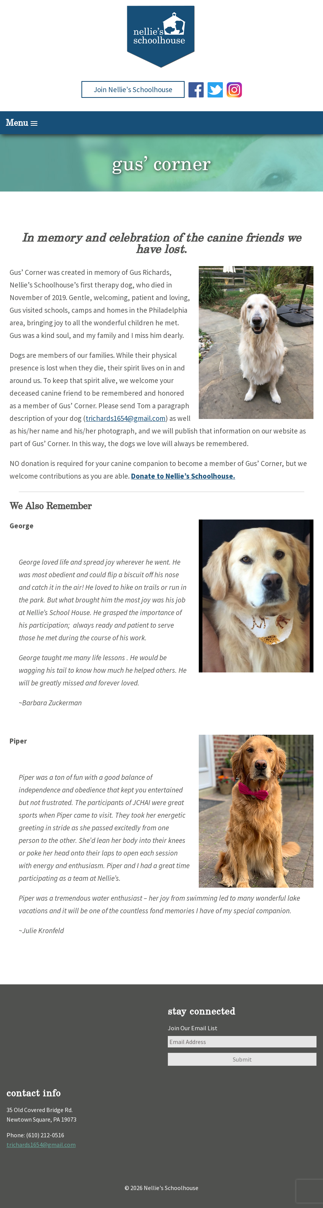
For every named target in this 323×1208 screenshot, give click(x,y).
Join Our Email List (192, 1028)
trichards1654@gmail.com (126, 418)
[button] (161, 122)
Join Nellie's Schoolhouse (133, 89)
